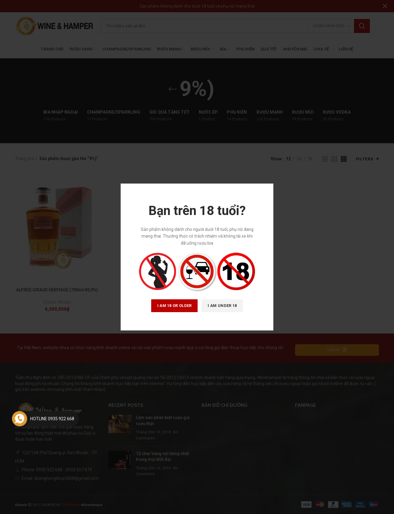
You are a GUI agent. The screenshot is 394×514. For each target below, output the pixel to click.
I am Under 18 (222, 305)
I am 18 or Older (174, 305)
